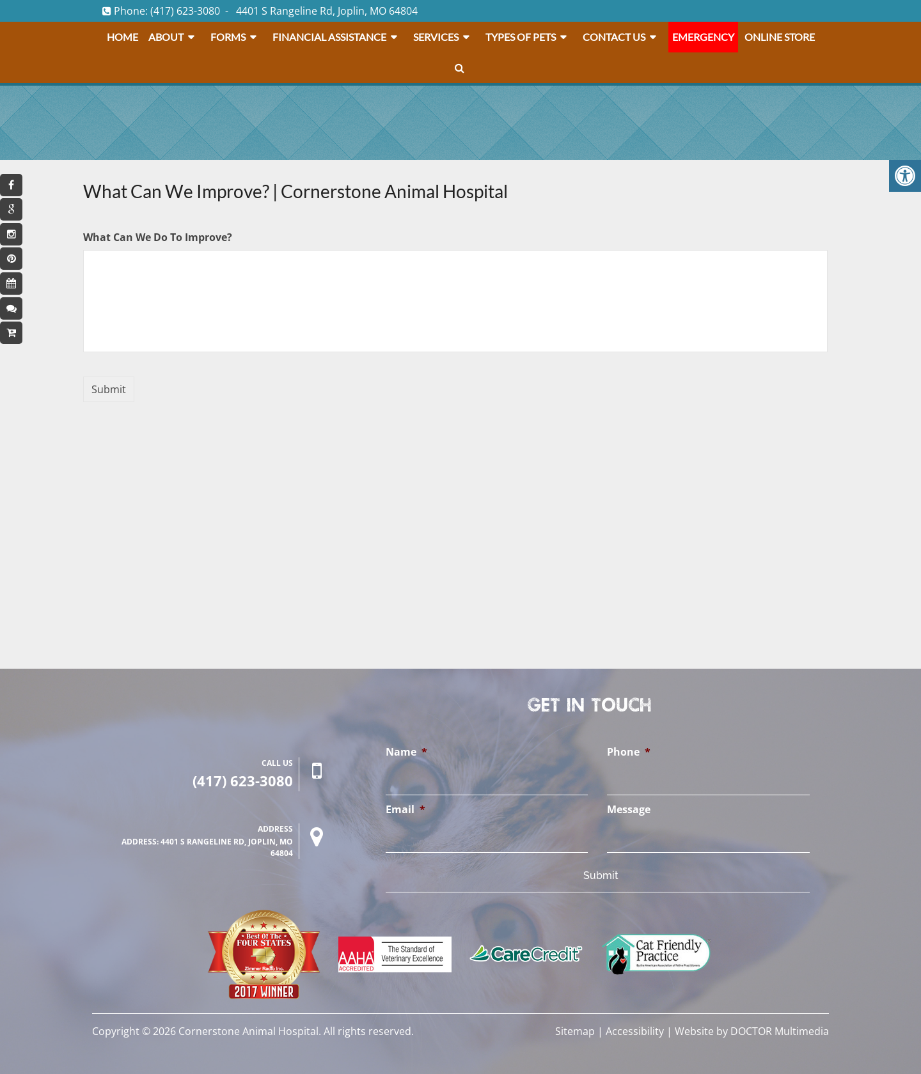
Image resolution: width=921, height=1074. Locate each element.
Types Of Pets (520, 37)
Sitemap (575, 1031)
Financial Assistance (329, 37)
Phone (628, 752)
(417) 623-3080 (185, 11)
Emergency (703, 37)
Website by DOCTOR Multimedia (752, 1031)
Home (122, 37)
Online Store (779, 37)
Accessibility (635, 1031)
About (166, 37)
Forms (228, 37)
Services (436, 37)
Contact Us (614, 37)
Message (628, 809)
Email (405, 809)
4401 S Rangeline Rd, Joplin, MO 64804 (327, 11)
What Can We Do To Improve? (157, 237)
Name (406, 752)
